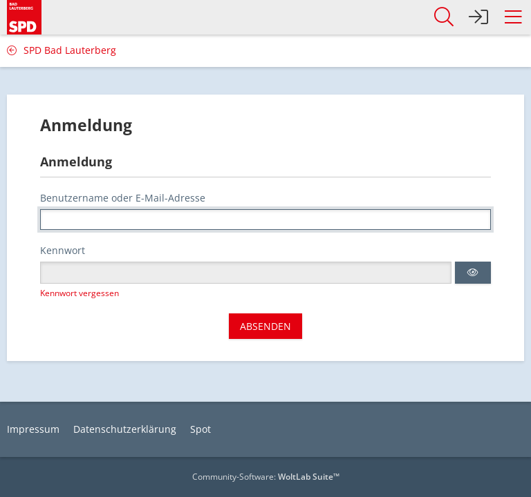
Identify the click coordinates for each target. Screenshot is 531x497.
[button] (513, 17)
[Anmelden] (478, 17)
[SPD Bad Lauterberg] (24, 14)
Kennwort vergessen (79, 293)
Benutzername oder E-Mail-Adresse (122, 197)
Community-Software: (265, 477)
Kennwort (62, 250)
